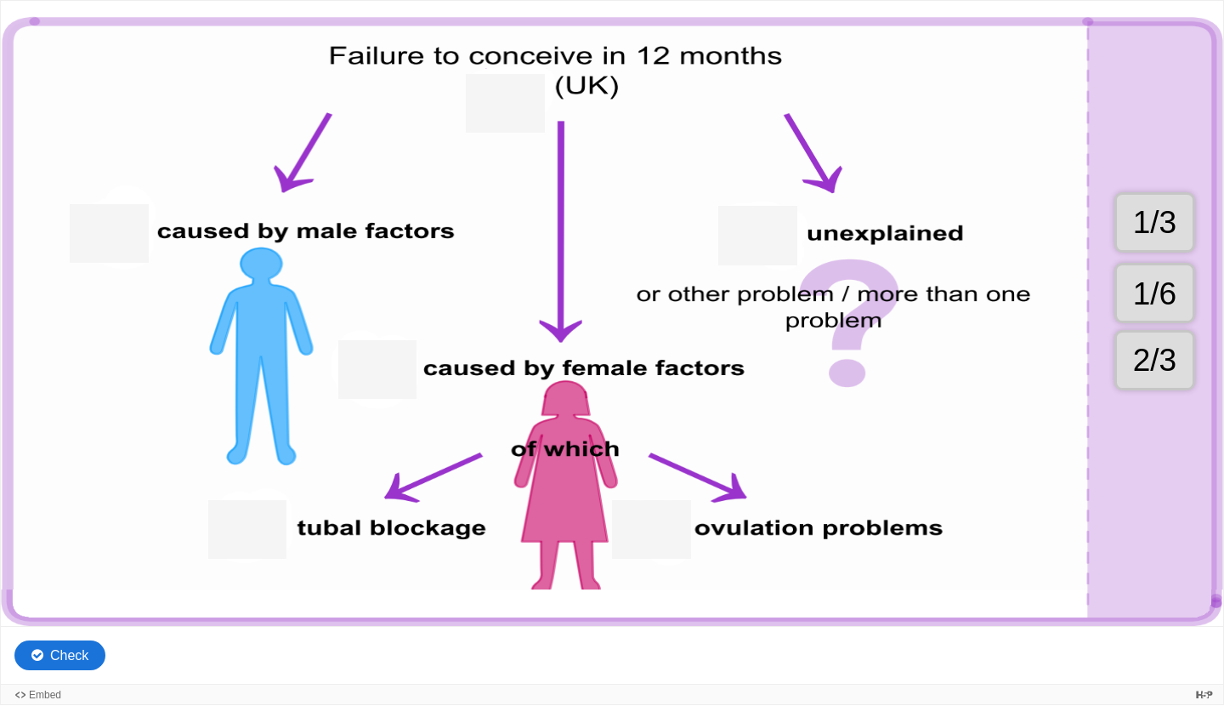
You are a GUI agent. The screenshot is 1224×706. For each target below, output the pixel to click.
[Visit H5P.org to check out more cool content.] (1204, 694)
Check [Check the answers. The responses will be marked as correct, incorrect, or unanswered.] (69, 655)
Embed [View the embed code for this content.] (45, 695)
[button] (1154, 293)
